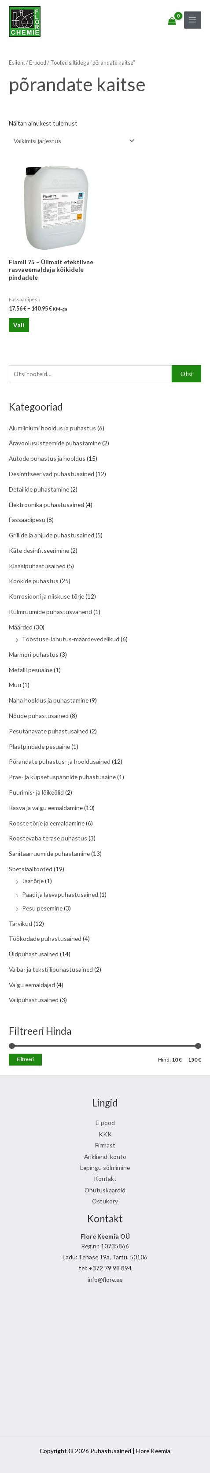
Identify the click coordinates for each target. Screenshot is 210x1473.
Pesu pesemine (42, 908)
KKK (105, 1134)
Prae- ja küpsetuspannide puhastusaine (62, 777)
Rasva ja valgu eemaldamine (46, 807)
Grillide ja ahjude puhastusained (51, 535)
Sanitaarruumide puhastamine (49, 853)
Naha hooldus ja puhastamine (48, 700)
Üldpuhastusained (34, 954)
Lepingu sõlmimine (105, 1167)
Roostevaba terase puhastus (48, 838)
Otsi (186, 374)
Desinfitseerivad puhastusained (51, 473)
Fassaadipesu (27, 519)
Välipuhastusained (34, 999)
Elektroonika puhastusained (46, 504)
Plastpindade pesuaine (39, 746)
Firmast (105, 1145)
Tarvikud (20, 923)
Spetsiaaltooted (30, 869)
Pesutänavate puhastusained (48, 731)
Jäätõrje (33, 881)
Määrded (21, 627)
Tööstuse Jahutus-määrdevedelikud (70, 639)
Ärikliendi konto (105, 1156)
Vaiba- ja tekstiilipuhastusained (51, 969)
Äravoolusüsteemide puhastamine (55, 443)
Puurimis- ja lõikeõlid (36, 792)
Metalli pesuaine (30, 670)
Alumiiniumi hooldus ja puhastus (52, 428)
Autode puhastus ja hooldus (47, 458)
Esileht (17, 62)
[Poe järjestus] (72, 140)
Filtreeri (25, 1059)
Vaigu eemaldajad (32, 984)
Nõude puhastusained (39, 715)
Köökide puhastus (34, 581)
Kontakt (105, 1178)
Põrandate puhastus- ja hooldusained (60, 761)
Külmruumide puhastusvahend (50, 611)
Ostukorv (105, 1201)
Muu (15, 684)
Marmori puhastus (34, 654)
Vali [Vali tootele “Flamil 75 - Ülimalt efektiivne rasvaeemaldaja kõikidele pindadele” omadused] (18, 325)
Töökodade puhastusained (45, 938)
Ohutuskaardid (105, 1190)
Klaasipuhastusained (37, 566)
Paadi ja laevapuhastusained (60, 894)
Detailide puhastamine (39, 489)
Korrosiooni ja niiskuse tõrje (46, 596)
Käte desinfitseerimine (39, 550)
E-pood (37, 62)
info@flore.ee (105, 1279)
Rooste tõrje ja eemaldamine (47, 823)
